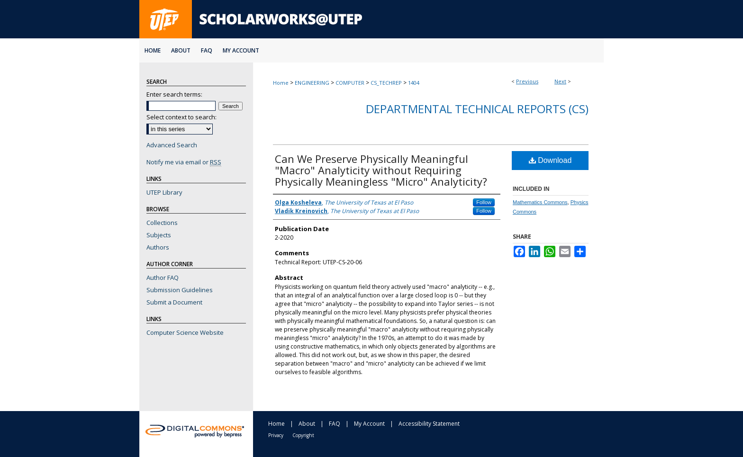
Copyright (303, 435)
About (307, 424)
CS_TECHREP (386, 82)
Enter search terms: (174, 94)
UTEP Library (164, 192)
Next (560, 81)
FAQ (334, 424)
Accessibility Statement (429, 424)
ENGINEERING (312, 82)
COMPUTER (349, 82)
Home (281, 82)
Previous (527, 81)
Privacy (275, 435)
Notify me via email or (183, 162)
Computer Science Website (185, 332)
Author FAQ (162, 277)
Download (550, 160)
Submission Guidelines (179, 290)
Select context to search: (181, 117)
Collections (162, 222)
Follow (483, 202)
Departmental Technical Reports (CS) (477, 108)
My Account (369, 424)
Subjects (158, 235)
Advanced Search (171, 145)
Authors (157, 247)
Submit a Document (174, 302)
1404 (413, 82)
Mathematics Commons (540, 202)
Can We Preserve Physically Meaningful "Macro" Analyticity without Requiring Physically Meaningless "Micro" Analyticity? (381, 170)
